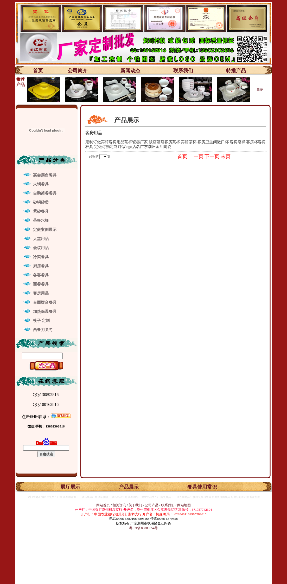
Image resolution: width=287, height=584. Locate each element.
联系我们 (183, 70)
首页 (38, 70)
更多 (260, 89)
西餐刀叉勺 (43, 330)
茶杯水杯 (41, 220)
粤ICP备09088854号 (143, 528)
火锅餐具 (41, 184)
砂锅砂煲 (41, 202)
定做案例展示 (44, 230)
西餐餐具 (41, 284)
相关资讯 (119, 505)
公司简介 (77, 70)
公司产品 (151, 505)
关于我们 (136, 505)
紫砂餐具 (41, 211)
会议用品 (41, 248)
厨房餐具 (41, 266)
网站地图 (184, 505)
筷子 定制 (41, 321)
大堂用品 (41, 239)
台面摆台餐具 (44, 302)
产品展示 (129, 487)
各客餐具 (41, 275)
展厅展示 (70, 487)
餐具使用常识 (202, 487)
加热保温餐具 (44, 311)
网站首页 (103, 505)
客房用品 (41, 293)
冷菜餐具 (41, 257)
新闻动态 (130, 70)
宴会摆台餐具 (44, 175)
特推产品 (236, 70)
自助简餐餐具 (44, 193)
